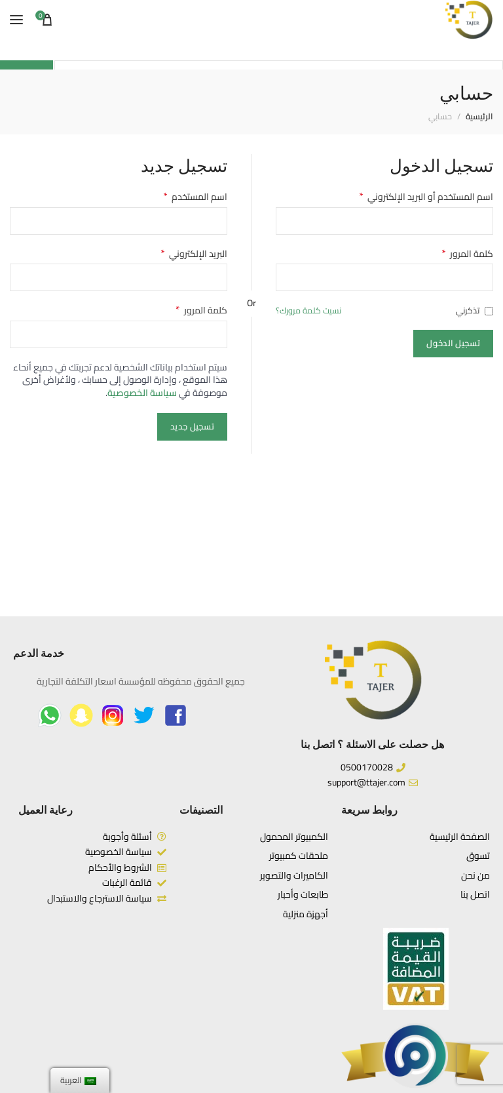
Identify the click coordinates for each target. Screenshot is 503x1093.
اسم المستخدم (195, 197)
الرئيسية (479, 116)
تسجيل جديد (192, 426)
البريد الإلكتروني (193, 254)
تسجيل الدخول (453, 343)
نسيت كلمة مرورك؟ (308, 311)
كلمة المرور (467, 254)
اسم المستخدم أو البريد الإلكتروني (426, 197)
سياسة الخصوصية (142, 392)
